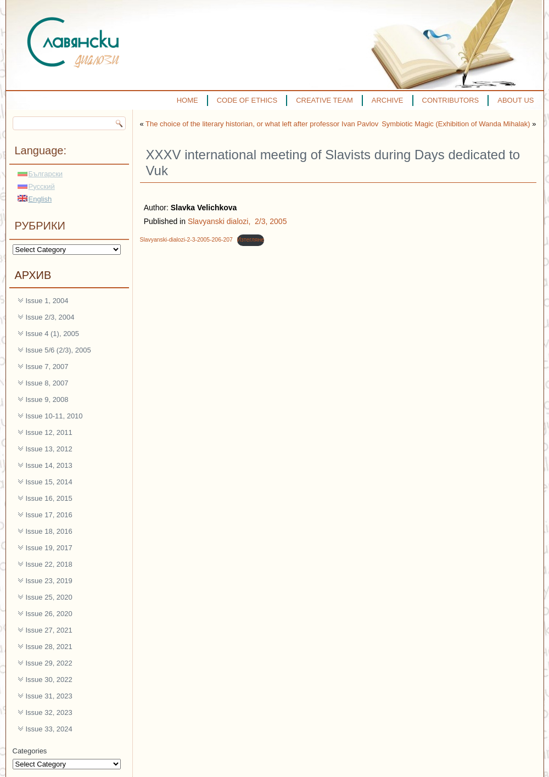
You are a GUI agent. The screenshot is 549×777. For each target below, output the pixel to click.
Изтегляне (250, 240)
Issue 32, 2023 (49, 712)
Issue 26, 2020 (49, 614)
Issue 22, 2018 (49, 564)
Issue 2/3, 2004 (50, 317)
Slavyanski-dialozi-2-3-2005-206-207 (186, 240)
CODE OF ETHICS (247, 100)
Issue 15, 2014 (49, 482)
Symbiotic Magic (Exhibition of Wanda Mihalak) (456, 124)
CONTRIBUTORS (450, 100)
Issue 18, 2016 (49, 531)
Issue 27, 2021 (49, 630)
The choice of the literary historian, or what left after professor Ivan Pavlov (261, 124)
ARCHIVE (388, 100)
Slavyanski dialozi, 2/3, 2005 (237, 221)
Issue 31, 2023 (49, 696)
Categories (30, 751)
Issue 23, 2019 (49, 581)
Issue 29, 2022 (49, 663)
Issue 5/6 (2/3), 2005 (58, 350)
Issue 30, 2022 (49, 679)
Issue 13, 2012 (49, 449)
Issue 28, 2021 (49, 646)
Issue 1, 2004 (47, 301)
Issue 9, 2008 (47, 399)
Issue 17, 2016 (49, 515)
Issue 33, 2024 (49, 729)
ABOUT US (515, 100)
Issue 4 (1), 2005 (53, 333)
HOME (187, 100)
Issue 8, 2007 (47, 383)
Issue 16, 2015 (49, 498)
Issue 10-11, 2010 (54, 416)
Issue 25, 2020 (49, 597)
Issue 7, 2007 (47, 366)
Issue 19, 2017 (49, 548)
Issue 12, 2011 (49, 432)
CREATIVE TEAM (324, 100)
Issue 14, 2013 (49, 465)
